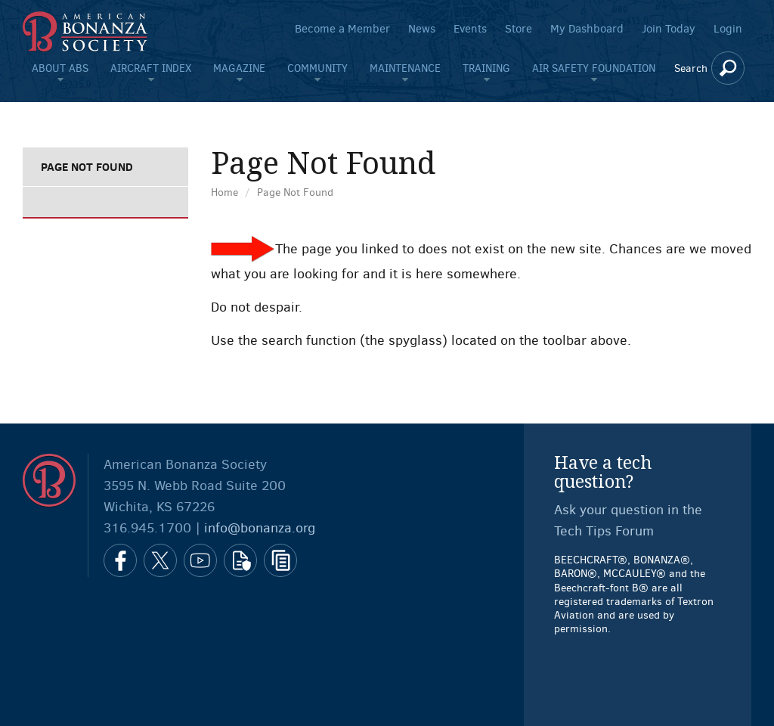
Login (728, 28)
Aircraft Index (150, 68)
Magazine (239, 68)
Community (317, 68)
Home (224, 192)
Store (518, 28)
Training (486, 68)
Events (470, 28)
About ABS (60, 68)
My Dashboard (587, 28)
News (421, 28)
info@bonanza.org (259, 528)
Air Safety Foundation (593, 68)
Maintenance (405, 68)
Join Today (668, 28)
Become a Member (342, 28)
